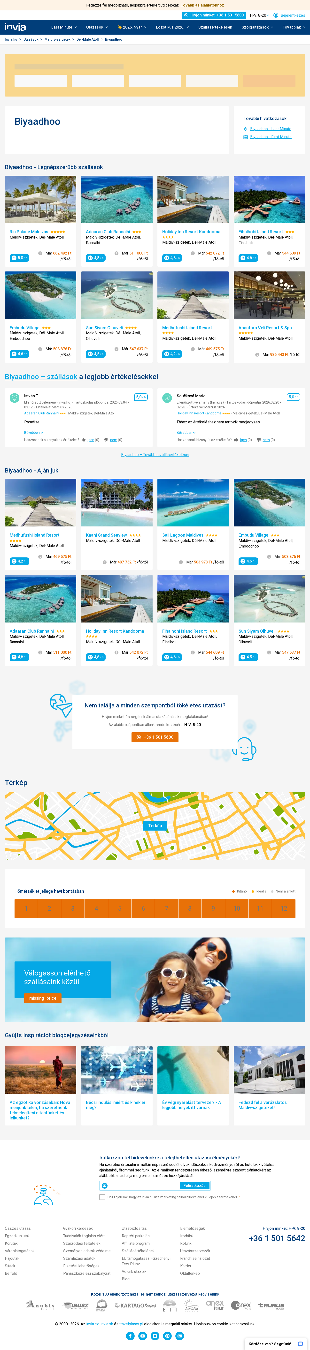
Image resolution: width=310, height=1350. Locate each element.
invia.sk (107, 1324)
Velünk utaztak (134, 1271)
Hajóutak (12, 1258)
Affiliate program (136, 1243)
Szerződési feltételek (82, 1243)
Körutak (11, 1243)
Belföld (11, 1273)
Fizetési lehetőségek (81, 1266)
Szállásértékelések (215, 27)
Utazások (31, 39)
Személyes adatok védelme (87, 1251)
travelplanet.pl (131, 1324)
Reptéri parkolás (136, 1236)
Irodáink (187, 1236)
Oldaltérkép (190, 1273)
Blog (126, 1279)
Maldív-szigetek (58, 39)
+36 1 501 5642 (277, 1238)
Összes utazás (18, 1228)
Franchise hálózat (195, 1258)
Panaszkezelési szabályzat (86, 1273)
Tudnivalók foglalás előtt (84, 1236)
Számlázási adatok (79, 1258)
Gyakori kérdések (78, 1228)
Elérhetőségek (192, 1228)
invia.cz (92, 1324)
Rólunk (186, 1243)
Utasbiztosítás (134, 1228)
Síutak (10, 1266)
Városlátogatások (20, 1251)
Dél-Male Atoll (88, 39)
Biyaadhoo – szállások (41, 376)
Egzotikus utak (17, 1236)
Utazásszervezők (195, 1251)
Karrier (185, 1266)
